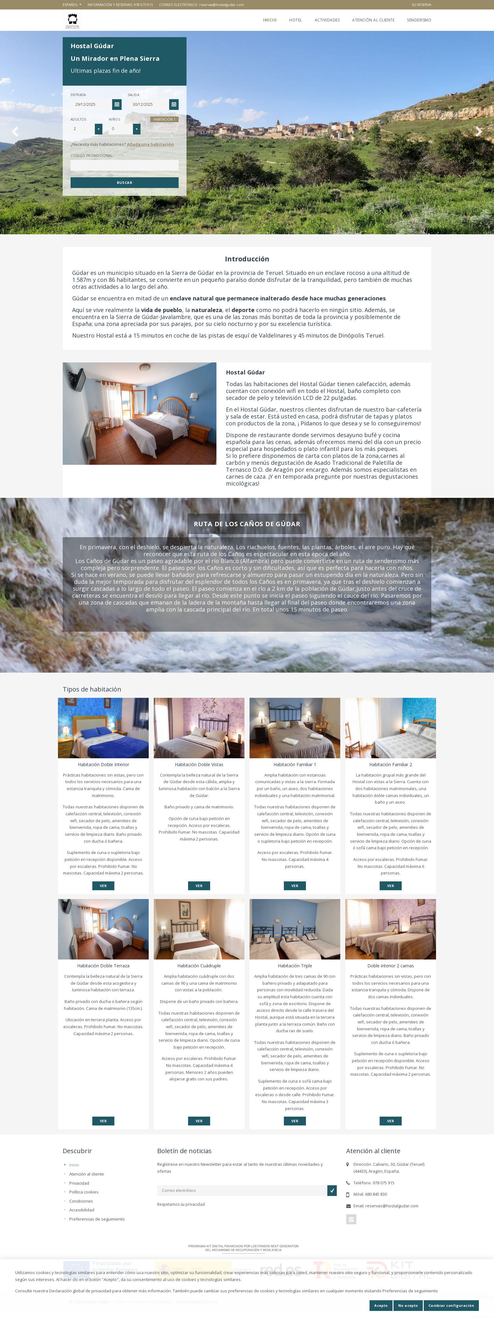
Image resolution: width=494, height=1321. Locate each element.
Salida (133, 95)
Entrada (78, 95)
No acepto (408, 1305)
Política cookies (84, 1192)
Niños (114, 119)
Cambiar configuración (451, 1305)
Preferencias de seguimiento (97, 1219)
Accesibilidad (81, 1210)
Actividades (327, 20)
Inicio (270, 20)
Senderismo (419, 20)
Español (70, 4)
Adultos (78, 119)
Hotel (295, 20)
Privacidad (79, 1183)
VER (103, 885)
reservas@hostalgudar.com (221, 4)
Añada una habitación (150, 144)
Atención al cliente (373, 20)
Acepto (381, 1305)
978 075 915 (143, 4)
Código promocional (91, 155)
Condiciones (81, 1201)
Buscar (124, 182)
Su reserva (421, 4)
